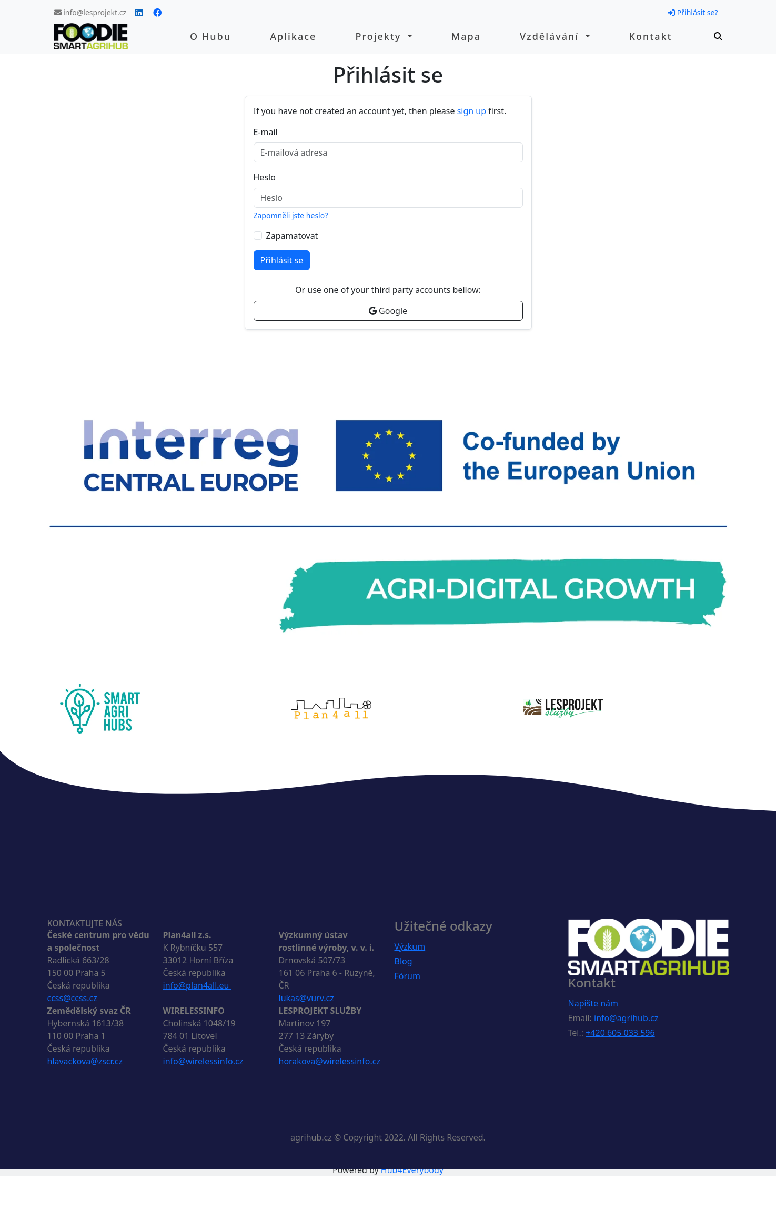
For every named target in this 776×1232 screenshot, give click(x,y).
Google (388, 311)
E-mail (266, 132)
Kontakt (650, 36)
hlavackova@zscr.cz (86, 1061)
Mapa (466, 36)
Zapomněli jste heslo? (291, 215)
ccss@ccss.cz (73, 998)
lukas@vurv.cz (306, 998)
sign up (471, 111)
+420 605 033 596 (620, 1032)
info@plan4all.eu (197, 985)
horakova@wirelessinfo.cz (329, 1061)
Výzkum (410, 946)
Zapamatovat (292, 235)
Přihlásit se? (693, 12)
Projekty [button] (380, 36)
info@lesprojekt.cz (90, 12)
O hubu (210, 36)
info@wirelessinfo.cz (203, 1061)
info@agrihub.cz (626, 1018)
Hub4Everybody (412, 1170)
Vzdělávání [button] (551, 36)
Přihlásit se (282, 260)
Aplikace (293, 36)
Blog (403, 961)
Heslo (265, 177)
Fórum (407, 976)
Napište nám (593, 1003)
